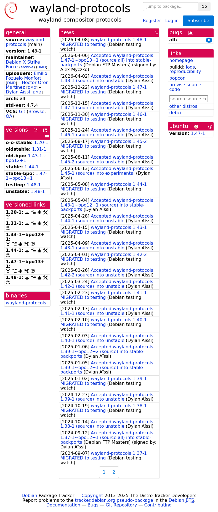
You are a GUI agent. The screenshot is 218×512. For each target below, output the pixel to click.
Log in (172, 20)
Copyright (92, 495)
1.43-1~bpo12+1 (26, 158)
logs (190, 67)
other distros (183, 106)
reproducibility (185, 71)
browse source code (185, 87)
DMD (41, 67)
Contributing (158, 505)
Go (204, 6)
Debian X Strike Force (23, 64)
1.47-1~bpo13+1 (26, 176)
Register (152, 20)
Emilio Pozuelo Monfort (26, 76)
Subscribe (198, 20)
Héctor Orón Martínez (27, 85)
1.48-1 (34, 184)
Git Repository (121, 505)
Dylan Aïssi (18, 92)
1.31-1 (39, 149)
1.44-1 (31, 166)
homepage (181, 60)
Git (22, 111)
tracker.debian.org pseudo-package (114, 500)
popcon (177, 78)
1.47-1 (198, 133)
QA (9, 116)
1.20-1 (41, 142)
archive (26, 67)
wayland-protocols (26, 42)
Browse (36, 111)
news (67, 32)
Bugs (93, 505)
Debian (29, 495)
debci (175, 112)
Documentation (63, 505)
